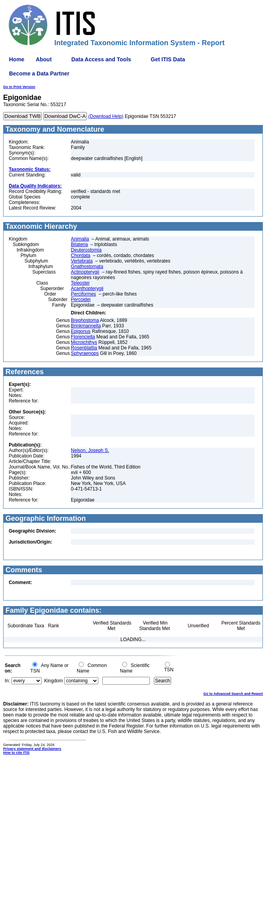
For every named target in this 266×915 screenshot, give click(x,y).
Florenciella (83, 337)
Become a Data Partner (39, 73)
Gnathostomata (87, 266)
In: (7, 680)
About (44, 59)
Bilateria (79, 244)
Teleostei (80, 283)
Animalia (80, 239)
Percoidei (81, 299)
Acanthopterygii (87, 288)
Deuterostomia (86, 250)
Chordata (80, 255)
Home (16, 59)
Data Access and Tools (101, 59)
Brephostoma (85, 320)
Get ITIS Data (168, 59)
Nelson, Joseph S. (90, 450)
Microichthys (84, 342)
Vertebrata (81, 261)
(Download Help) (105, 116)
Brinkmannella (86, 326)
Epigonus (81, 331)
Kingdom (53, 680)
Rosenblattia (84, 348)
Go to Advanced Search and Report (233, 694)
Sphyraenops (85, 353)
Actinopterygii (85, 272)
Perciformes (83, 294)
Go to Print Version (19, 87)
